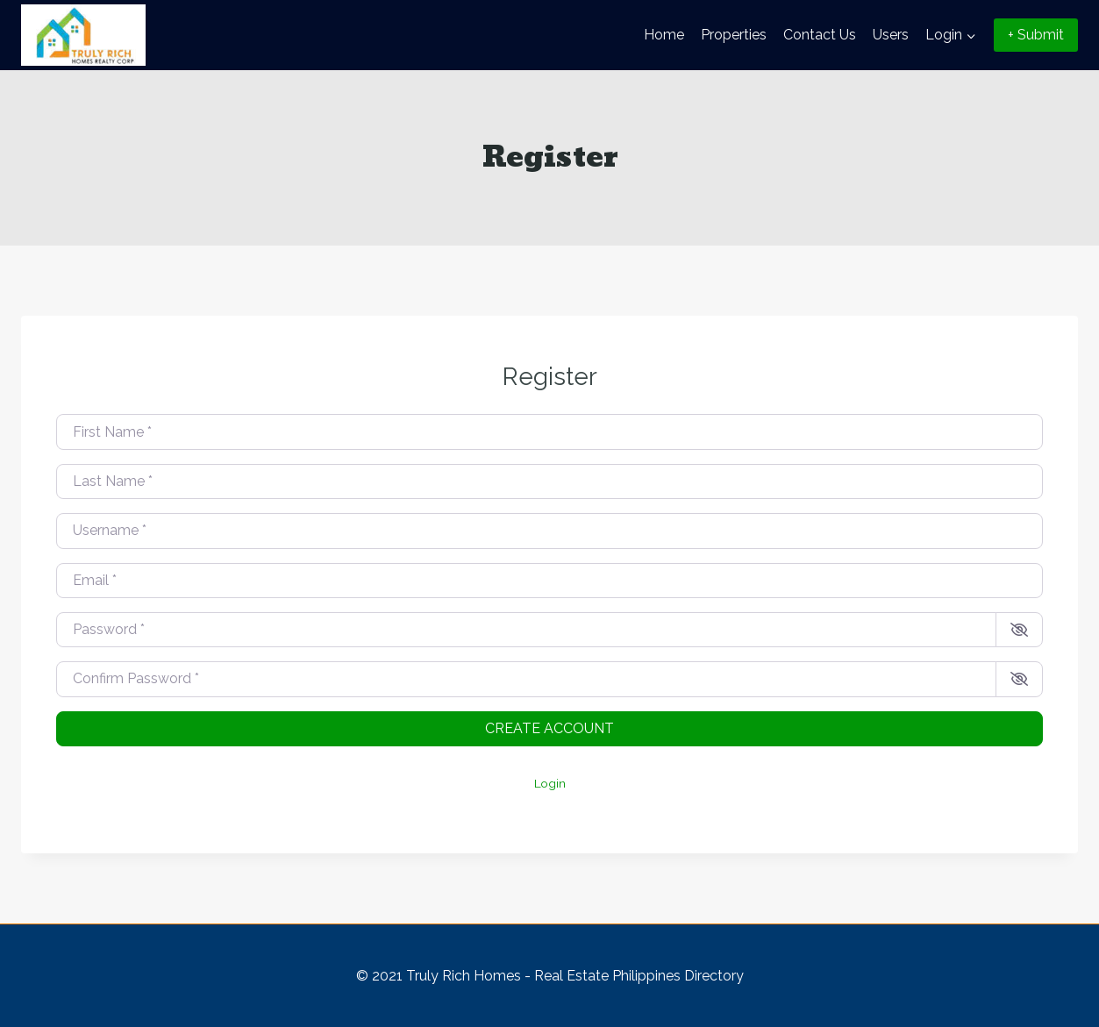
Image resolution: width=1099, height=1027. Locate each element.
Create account (549, 728)
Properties (734, 34)
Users (891, 34)
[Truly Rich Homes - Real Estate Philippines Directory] (83, 35)
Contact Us (819, 34)
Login (550, 783)
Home (664, 34)
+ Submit (1036, 34)
